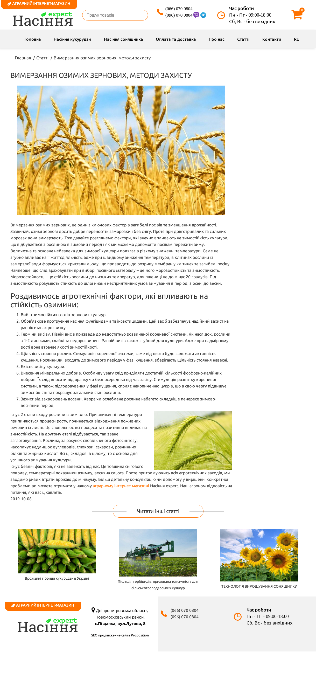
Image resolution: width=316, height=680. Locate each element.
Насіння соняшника (123, 39)
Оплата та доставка (176, 39)
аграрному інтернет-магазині (121, 485)
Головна (32, 39)
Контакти (271, 39)
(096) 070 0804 (179, 15)
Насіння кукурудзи (72, 39)
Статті (243, 39)
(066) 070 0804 (179, 8)
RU (296, 39)
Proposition (140, 635)
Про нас (216, 39)
